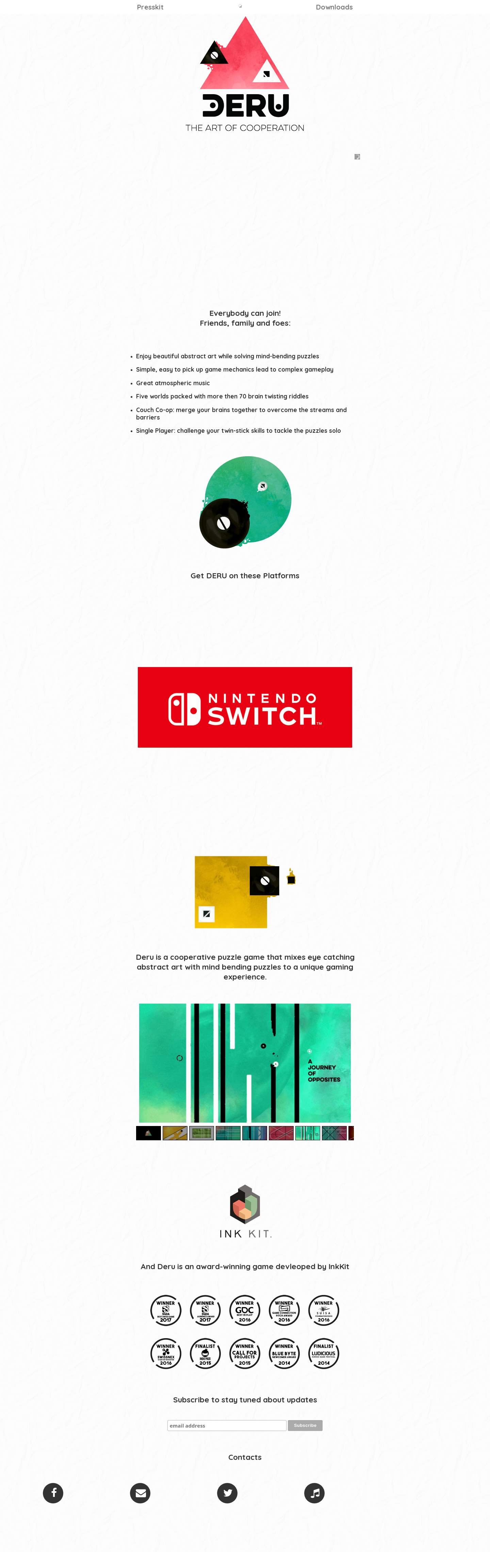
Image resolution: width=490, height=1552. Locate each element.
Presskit (150, 7)
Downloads (334, 7)
